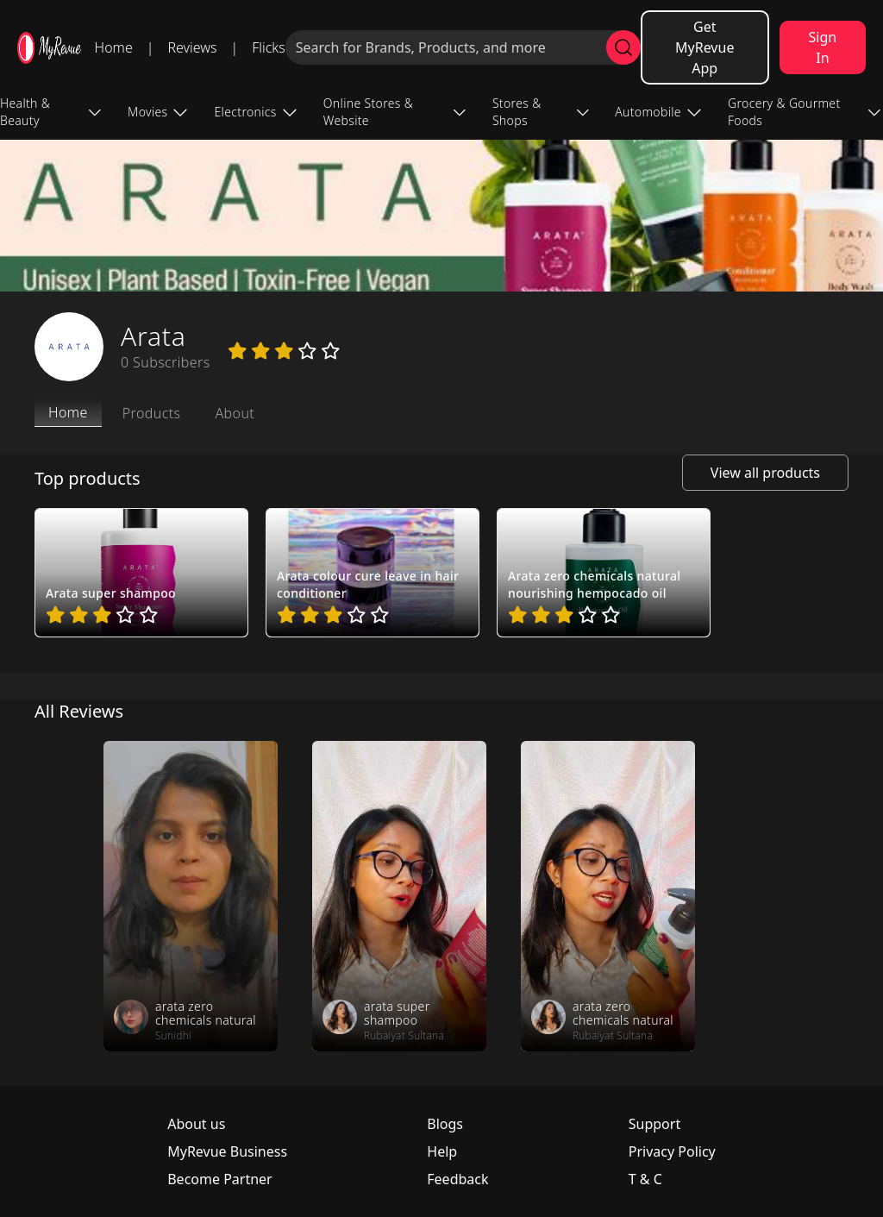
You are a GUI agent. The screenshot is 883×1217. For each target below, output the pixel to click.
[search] (623, 47)
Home (114, 47)
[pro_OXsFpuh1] (372, 572)
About (234, 413)
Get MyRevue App (704, 47)
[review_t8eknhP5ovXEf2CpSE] (608, 896)
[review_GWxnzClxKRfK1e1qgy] (399, 896)
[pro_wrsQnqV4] (604, 572)
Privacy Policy (672, 1151)
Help (442, 1151)
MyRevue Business (227, 1151)
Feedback (457, 1179)
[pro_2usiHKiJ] (141, 572)
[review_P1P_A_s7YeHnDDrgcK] (190, 896)
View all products (765, 472)
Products (151, 413)
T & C (645, 1179)
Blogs (445, 1123)
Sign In (823, 47)
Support (654, 1123)
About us (196, 1123)
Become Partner (219, 1179)
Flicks (268, 47)
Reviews (191, 47)
